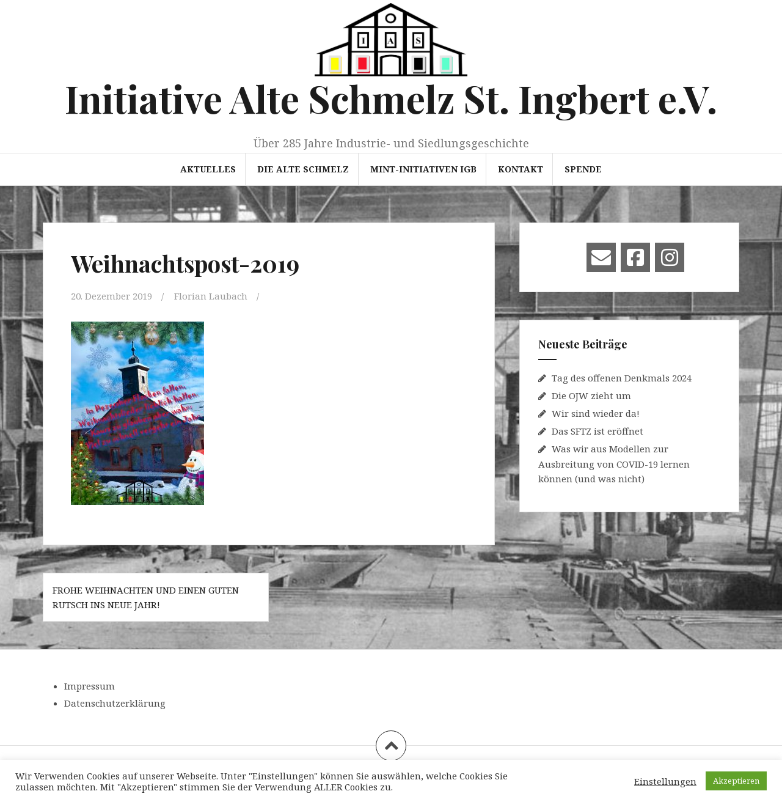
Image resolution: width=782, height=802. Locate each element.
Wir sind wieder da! (596, 413)
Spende (583, 169)
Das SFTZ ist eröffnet (597, 431)
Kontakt (520, 169)
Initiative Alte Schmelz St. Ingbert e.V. (391, 98)
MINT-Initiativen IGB (423, 169)
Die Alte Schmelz (303, 169)
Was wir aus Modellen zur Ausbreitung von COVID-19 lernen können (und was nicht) (614, 464)
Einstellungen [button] (665, 781)
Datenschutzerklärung (115, 703)
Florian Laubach (210, 296)
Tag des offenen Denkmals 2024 (622, 378)
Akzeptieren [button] (736, 780)
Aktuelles (208, 169)
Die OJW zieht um (591, 395)
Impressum (89, 686)
